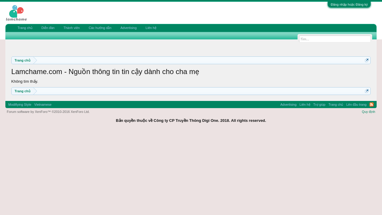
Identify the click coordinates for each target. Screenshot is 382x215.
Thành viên (72, 28)
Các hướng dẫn (100, 28)
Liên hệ (151, 28)
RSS (371, 104)
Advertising (128, 28)
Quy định (368, 111)
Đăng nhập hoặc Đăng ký (349, 4)
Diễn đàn (48, 28)
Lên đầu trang (356, 104)
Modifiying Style (19, 104)
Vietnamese (43, 104)
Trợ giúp (319, 104)
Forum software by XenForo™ (48, 111)
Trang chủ (25, 28)
